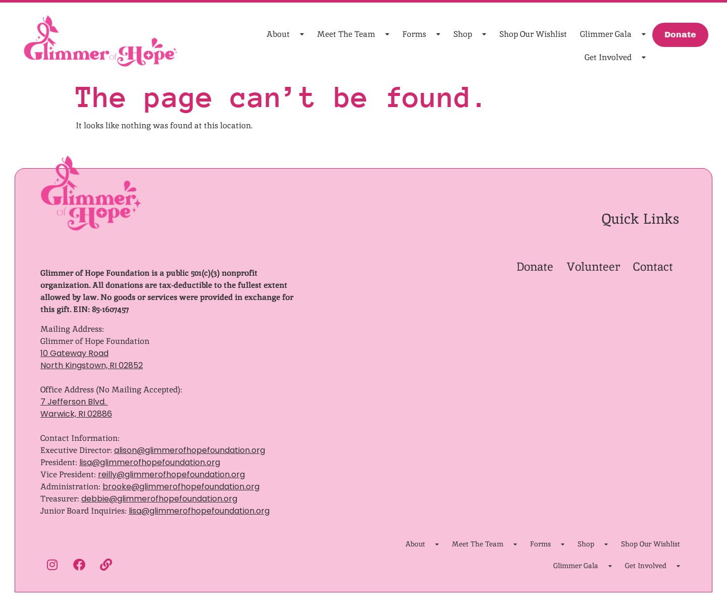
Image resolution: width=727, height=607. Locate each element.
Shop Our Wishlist (533, 34)
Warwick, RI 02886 (76, 414)
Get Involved (615, 57)
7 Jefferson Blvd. (74, 402)
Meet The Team (353, 34)
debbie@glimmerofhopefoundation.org (159, 498)
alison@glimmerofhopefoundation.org (189, 450)
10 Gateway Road (74, 353)
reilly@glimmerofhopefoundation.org (171, 474)
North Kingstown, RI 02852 (91, 365)
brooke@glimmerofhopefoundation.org (180, 486)
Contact (653, 266)
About (285, 34)
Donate (534, 266)
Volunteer (593, 266)
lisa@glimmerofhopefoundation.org (149, 462)
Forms (421, 34)
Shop (469, 34)
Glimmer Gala (613, 34)
